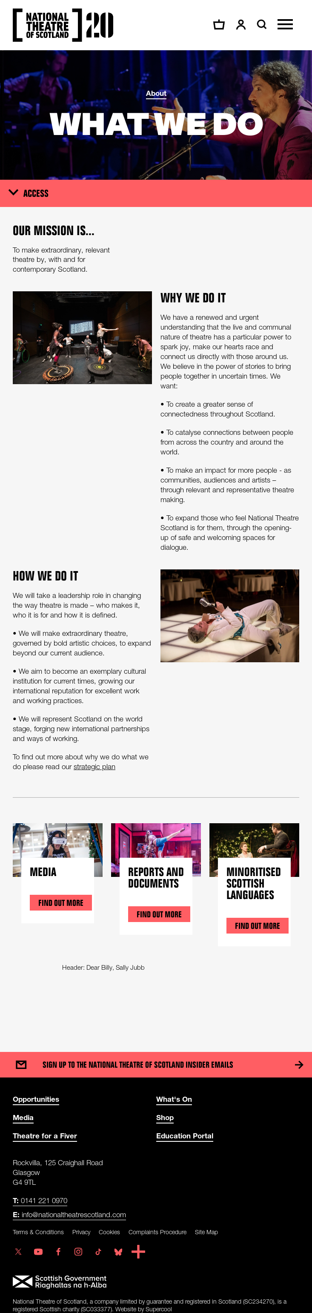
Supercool (159, 1309)
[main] (156, 542)
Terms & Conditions (38, 1231)
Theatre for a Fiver (45, 1135)
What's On (174, 1099)
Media (23, 1117)
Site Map (206, 1231)
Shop (165, 1117)
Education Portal (184, 1135)
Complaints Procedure (157, 1231)
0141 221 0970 (40, 1200)
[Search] (261, 24)
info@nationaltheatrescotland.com (69, 1214)
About (156, 93)
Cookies (109, 1231)
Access (36, 193)
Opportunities (36, 1099)
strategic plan (94, 766)
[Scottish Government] (156, 1282)
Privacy (81, 1231)
